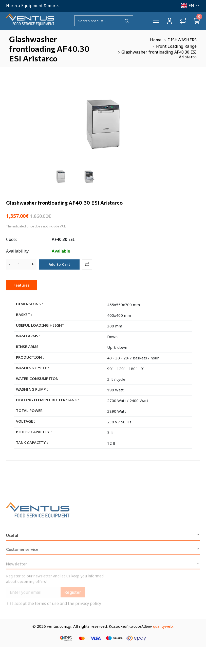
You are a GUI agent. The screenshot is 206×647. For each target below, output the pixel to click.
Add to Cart (59, 264)
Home (155, 40)
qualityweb (163, 626)
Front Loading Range (176, 46)
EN (190, 5)
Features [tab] (21, 285)
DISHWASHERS (182, 40)
